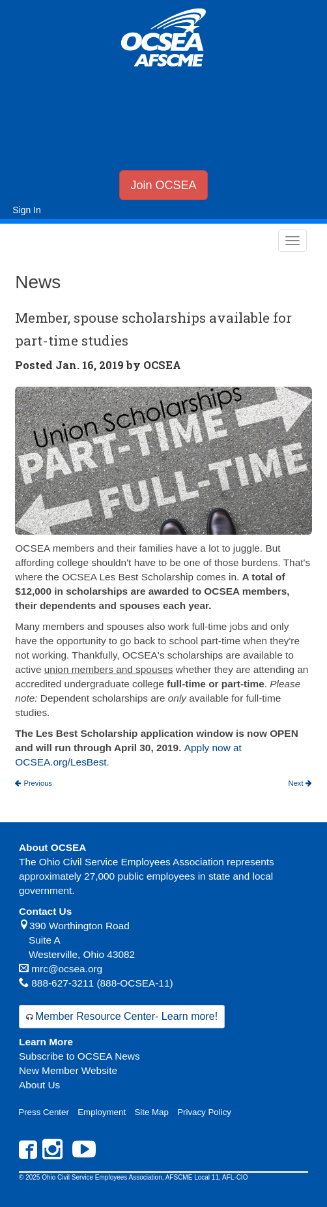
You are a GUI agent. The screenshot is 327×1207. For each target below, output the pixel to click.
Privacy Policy (204, 1112)
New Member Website (68, 1070)
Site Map (151, 1112)
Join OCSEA (163, 185)
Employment (102, 1112)
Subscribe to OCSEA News (79, 1056)
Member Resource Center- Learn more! (126, 1016)
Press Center (43, 1112)
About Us (39, 1084)
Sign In (26, 210)
